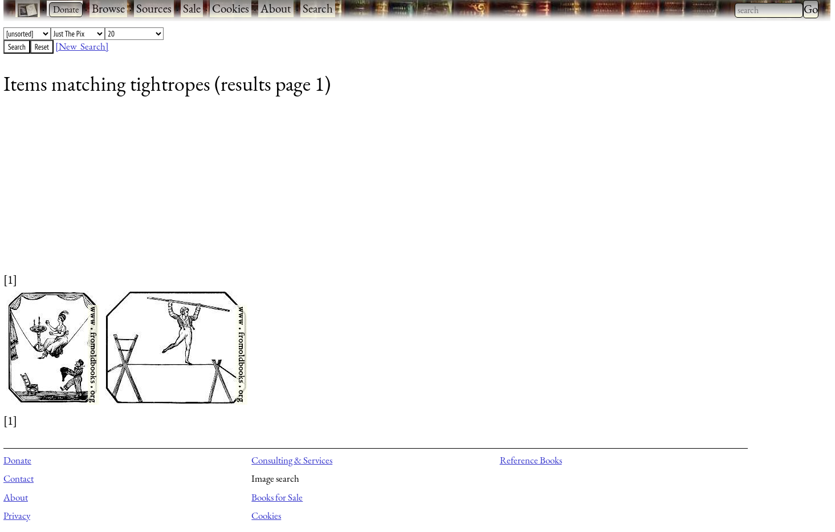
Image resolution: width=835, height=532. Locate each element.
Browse (108, 8)
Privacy (16, 515)
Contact (18, 478)
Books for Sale (277, 497)
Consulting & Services (291, 460)
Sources (154, 8)
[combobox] (769, 10)
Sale (192, 8)
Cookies (230, 8)
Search (318, 8)
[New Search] (82, 46)
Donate (17, 460)
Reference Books (531, 460)
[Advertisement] (345, 191)
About (275, 8)
